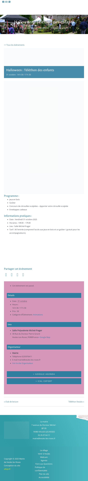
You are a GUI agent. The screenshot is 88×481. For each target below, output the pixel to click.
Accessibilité (44, 477)
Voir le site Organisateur (22, 363)
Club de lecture (11, 401)
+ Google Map (44, 337)
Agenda (44, 460)
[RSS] (9, 2)
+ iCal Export (44, 381)
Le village (44, 450)
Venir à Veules (44, 454)
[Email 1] (6, 2)
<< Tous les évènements (14, 45)
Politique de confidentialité (41, 469)
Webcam (44, 457)
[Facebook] (3, 2)
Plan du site (44, 474)
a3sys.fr (10, 469)
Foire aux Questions (43, 464)
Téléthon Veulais (76, 401)
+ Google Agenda (44, 374)
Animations (38, 314)
